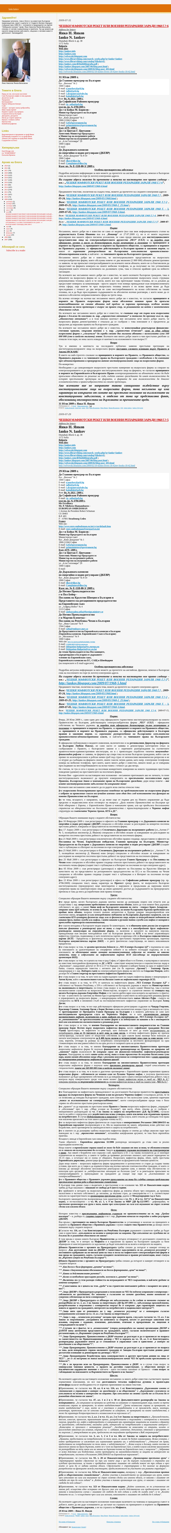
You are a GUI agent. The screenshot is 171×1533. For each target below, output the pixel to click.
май (7, 226)
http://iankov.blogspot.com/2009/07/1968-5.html (93, 683)
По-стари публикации (160, 1522)
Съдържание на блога (9, 140)
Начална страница (114, 1522)
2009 (6, 199)
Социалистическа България (11, 114)
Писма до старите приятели (11, 118)
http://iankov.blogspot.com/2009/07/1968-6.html (83, 186)
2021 (6, 170)
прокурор (78, 408)
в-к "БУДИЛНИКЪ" (9, 153)
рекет (83, 408)
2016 (6, 182)
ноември (9, 203)
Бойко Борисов (69, 408)
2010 (6, 197)
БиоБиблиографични (9, 124)
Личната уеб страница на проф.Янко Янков (17, 138)
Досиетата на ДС (8, 98)
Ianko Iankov (14, 9)
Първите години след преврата (12, 112)
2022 (6, 168)
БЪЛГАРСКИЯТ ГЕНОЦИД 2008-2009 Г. (19, 224)
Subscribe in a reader (15, 250)
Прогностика (6, 122)
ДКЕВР (77, 1515)
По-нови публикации (67, 1522)
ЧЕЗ (87, 408)
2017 (6, 180)
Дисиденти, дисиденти (10, 116)
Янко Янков (104, 408)
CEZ (121, 408)
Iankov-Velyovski (138, 408)
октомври (9, 206)
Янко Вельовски (94, 408)
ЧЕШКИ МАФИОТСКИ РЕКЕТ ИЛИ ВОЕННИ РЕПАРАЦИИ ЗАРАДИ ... (29, 214)
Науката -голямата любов (11, 120)
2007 (6, 240)
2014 (6, 187)
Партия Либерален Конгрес (11, 104)
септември (10, 208)
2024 (6, 166)
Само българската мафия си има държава (16, 96)
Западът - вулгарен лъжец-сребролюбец (16, 108)
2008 (6, 237)
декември (9, 201)
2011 (6, 194)
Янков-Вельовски (114, 408)
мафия (83, 1515)
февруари (9, 233)
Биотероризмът (7, 102)
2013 (6, 190)
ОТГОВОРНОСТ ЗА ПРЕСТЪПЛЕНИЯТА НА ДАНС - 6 (24, 222)
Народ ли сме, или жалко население (14, 94)
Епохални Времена (8, 155)
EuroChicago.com (8, 151)
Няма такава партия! (9, 110)
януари (8, 235)
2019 (6, 175)
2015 (6, 185)
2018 (6, 178)
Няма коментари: (82, 406)
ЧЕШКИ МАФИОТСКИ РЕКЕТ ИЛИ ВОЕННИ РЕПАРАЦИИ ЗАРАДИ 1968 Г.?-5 (114, 420)
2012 (6, 192)
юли (7, 212)
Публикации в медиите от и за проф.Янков (17, 136)
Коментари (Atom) (79, 1527)
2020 (6, 173)
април (8, 229)
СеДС (4, 106)
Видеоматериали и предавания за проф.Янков (18, 134)
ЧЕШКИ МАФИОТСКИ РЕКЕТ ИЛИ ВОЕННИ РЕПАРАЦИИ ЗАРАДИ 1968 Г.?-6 (114, 26)
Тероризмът (6, 100)
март (8, 231)
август (8, 210)
